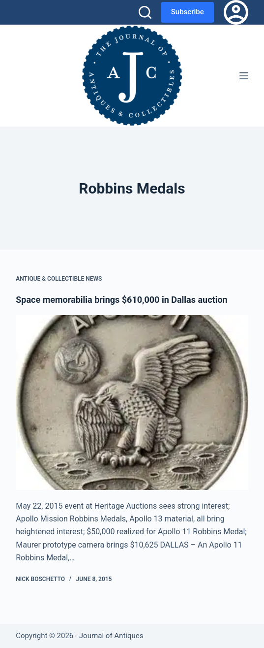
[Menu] (243, 75)
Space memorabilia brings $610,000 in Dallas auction (121, 299)
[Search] (145, 12)
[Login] (236, 12)
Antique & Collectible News (59, 278)
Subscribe (187, 11)
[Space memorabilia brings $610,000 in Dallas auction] (132, 402)
